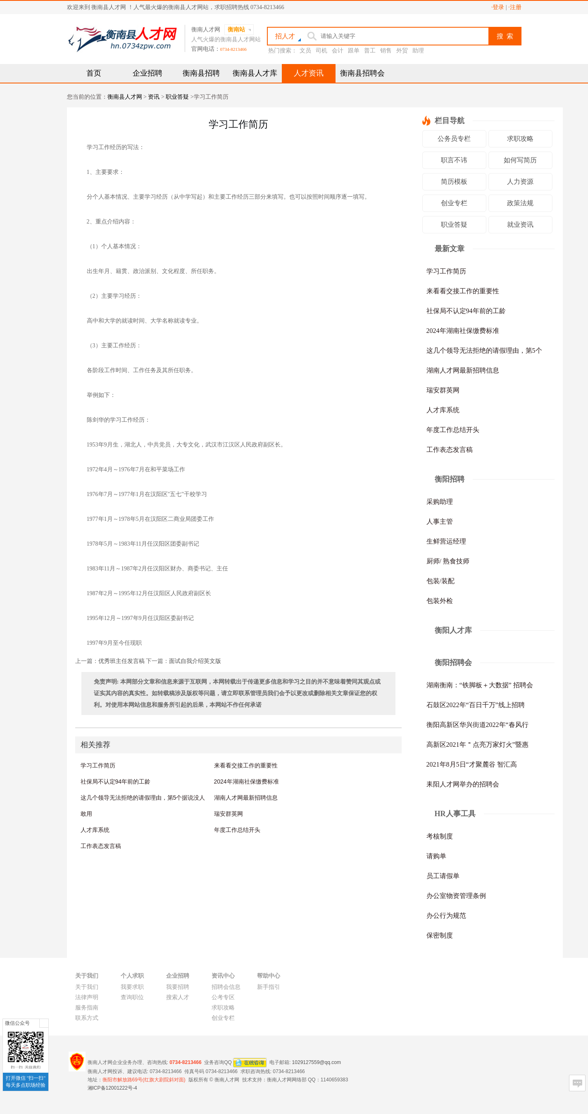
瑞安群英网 (228, 813)
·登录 (498, 7)
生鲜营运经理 (446, 541)
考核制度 (439, 836)
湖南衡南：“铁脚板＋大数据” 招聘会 (479, 685)
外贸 (402, 51)
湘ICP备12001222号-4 (112, 1088)
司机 (321, 51)
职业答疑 (177, 97)
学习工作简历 (98, 765)
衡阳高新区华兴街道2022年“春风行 (477, 724)
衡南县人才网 (124, 97)
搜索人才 (177, 997)
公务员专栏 (454, 138)
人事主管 (439, 521)
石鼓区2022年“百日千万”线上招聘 (475, 704)
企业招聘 (147, 73)
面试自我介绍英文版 (195, 661)
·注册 (514, 7)
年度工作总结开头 (237, 830)
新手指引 (268, 987)
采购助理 (439, 501)
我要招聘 (177, 987)
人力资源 (520, 181)
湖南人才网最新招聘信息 (246, 797)
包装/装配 (440, 580)
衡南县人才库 (255, 73)
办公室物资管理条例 (456, 895)
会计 (337, 51)
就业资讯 (520, 224)
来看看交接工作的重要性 (246, 765)
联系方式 (86, 1018)
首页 (93, 73)
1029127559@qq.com (316, 1062)
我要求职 (132, 987)
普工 (370, 51)
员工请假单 (442, 875)
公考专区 (223, 997)
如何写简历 (520, 160)
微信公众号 (17, 1023)
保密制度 (439, 935)
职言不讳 (454, 160)
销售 (386, 51)
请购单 (436, 856)
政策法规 (520, 203)
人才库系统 (95, 830)
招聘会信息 (226, 987)
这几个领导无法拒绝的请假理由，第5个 (484, 350)
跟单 (353, 51)
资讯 (153, 97)
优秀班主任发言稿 (121, 661)
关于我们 (86, 987)
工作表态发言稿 (101, 846)
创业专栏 (454, 203)
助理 (418, 51)
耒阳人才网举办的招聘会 (462, 784)
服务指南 (86, 1008)
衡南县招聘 (201, 73)
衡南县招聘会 (362, 73)
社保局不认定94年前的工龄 (116, 781)
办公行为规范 (446, 915)
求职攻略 (520, 138)
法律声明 (86, 997)
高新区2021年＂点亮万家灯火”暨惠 (477, 744)
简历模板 (454, 181)
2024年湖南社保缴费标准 (246, 781)
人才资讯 (309, 73)
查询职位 (132, 997)
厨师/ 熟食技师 (447, 561)
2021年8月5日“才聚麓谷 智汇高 (471, 764)
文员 (305, 51)
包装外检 (439, 600)
